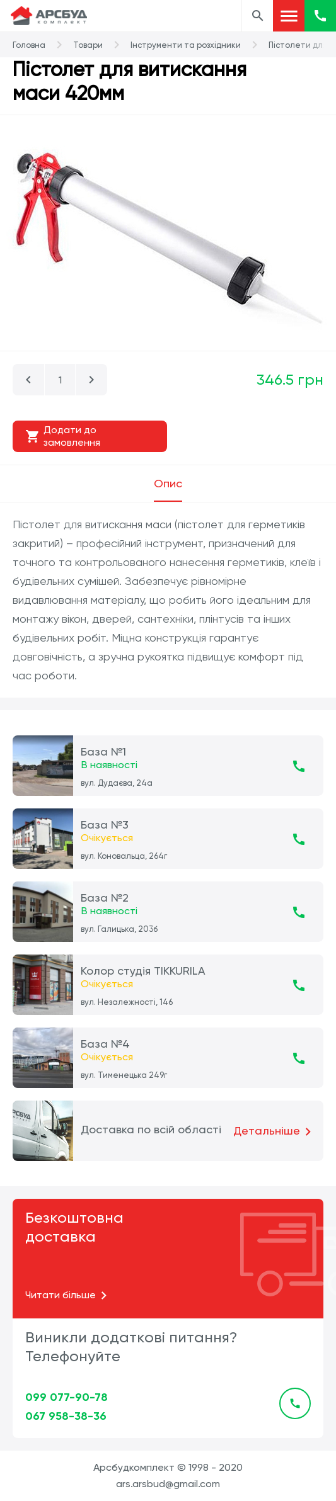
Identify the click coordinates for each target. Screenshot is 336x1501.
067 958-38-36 (66, 1416)
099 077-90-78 (66, 1397)
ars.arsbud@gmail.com (168, 1484)
